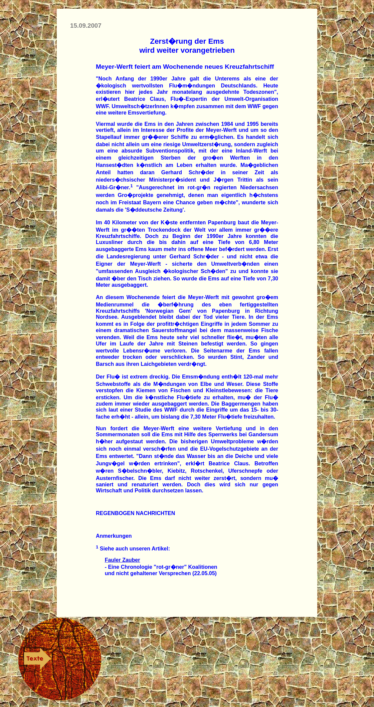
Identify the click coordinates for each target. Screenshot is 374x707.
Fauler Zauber (122, 560)
